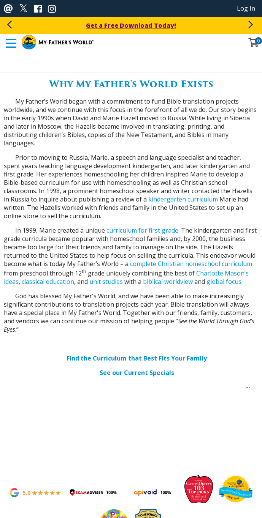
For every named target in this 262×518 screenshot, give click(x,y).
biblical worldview (168, 281)
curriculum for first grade (142, 230)
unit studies (106, 281)
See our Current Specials (137, 372)
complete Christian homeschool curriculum (191, 264)
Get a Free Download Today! (131, 25)
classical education (48, 281)
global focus (223, 281)
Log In (246, 8)
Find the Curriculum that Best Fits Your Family (137, 358)
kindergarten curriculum (183, 199)
